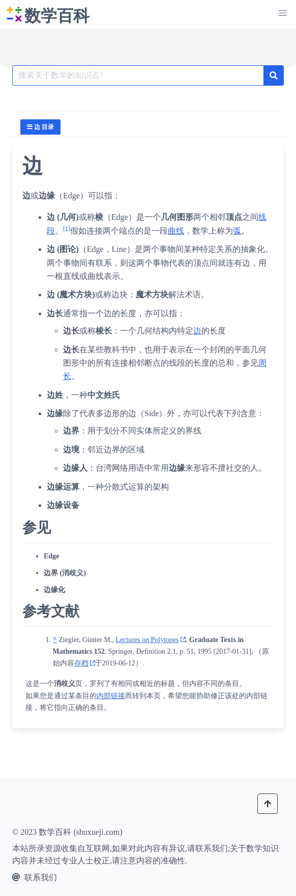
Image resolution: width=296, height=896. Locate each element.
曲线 (176, 230)
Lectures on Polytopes (147, 640)
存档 (81, 663)
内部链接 (111, 696)
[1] (66, 228)
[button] (283, 13)
